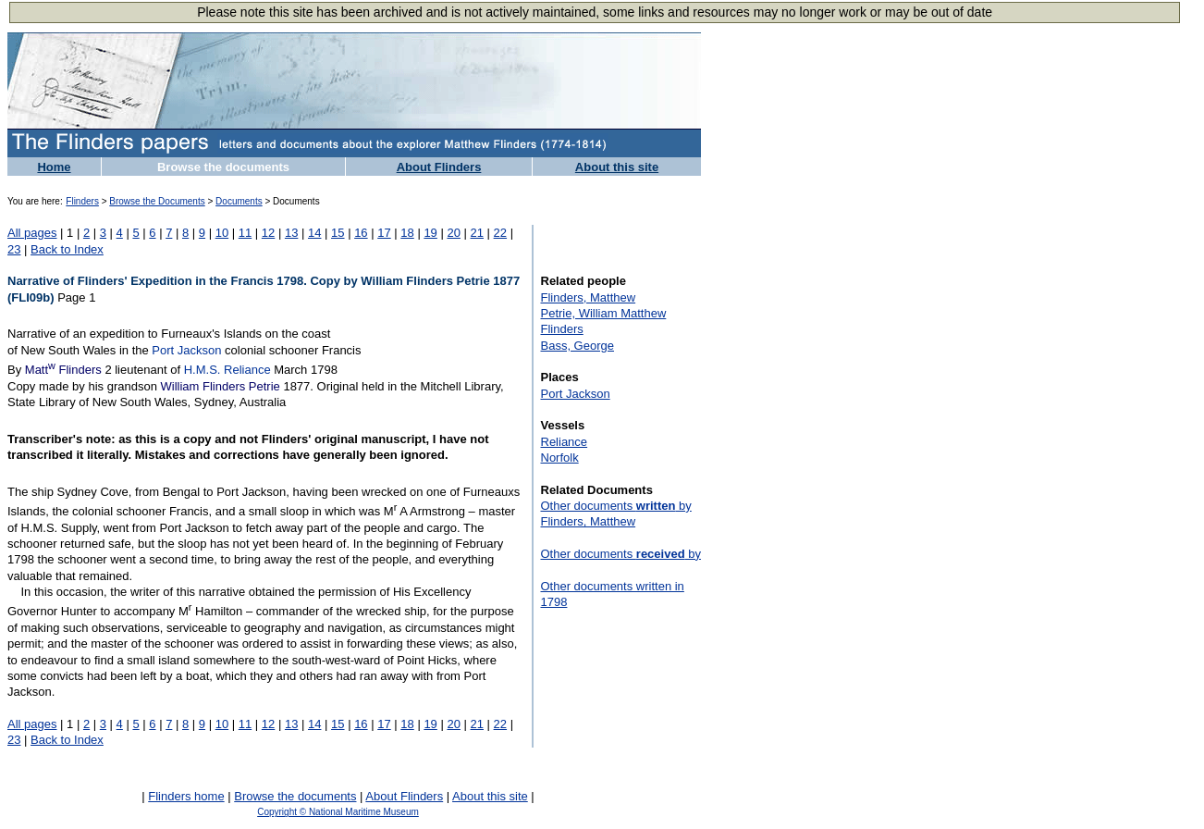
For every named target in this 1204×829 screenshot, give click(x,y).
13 (291, 233)
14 (314, 233)
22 (500, 233)
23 (13, 249)
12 (268, 233)
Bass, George (578, 346)
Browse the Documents (156, 201)
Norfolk (560, 457)
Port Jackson (186, 350)
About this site (616, 167)
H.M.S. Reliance (227, 370)
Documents (239, 201)
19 (430, 233)
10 (221, 233)
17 (383, 233)
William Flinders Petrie (219, 386)
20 (453, 233)
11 (245, 233)
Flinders (82, 201)
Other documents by (621, 554)
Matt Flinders (63, 370)
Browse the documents (223, 167)
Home (53, 167)
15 (337, 233)
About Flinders (439, 167)
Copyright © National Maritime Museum (338, 812)
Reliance (564, 442)
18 (406, 233)
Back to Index (67, 249)
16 (360, 233)
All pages (31, 233)
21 (477, 233)
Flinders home (186, 796)
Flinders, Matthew (588, 297)
